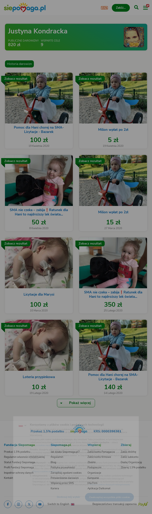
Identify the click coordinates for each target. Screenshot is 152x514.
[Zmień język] (11, 418)
